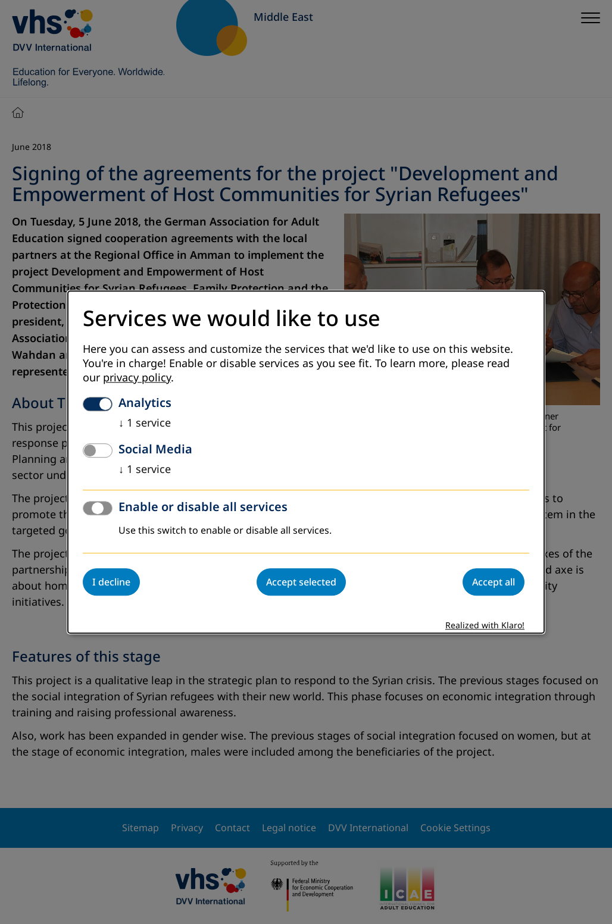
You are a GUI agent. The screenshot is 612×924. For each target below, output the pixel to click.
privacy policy (137, 378)
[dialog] (306, 462)
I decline (111, 581)
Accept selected (301, 581)
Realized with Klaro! (484, 625)
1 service (144, 423)
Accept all (493, 581)
